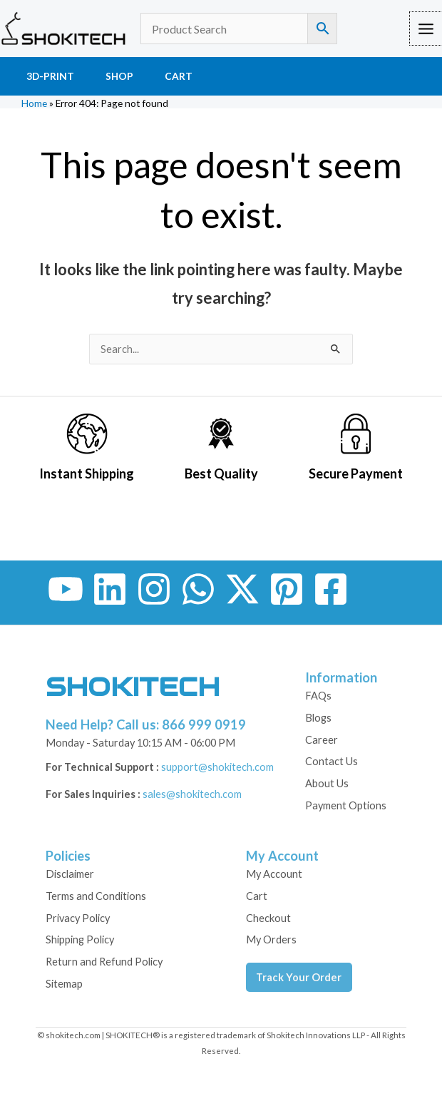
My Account (274, 874)
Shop (119, 76)
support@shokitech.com (217, 767)
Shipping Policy (80, 939)
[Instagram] (154, 589)
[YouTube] (65, 589)
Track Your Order (298, 977)
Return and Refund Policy (104, 962)
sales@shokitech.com (192, 794)
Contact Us (331, 761)
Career (321, 740)
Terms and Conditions (96, 896)
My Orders (271, 939)
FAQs (318, 696)
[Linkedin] (110, 589)
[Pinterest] (286, 589)
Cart (178, 76)
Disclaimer (70, 874)
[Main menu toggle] (426, 28)
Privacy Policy (78, 918)
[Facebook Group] (331, 589)
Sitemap (64, 984)
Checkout (268, 918)
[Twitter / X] (242, 589)
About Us (327, 783)
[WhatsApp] (198, 589)
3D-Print (50, 76)
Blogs (318, 718)
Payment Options (345, 805)
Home (34, 103)
